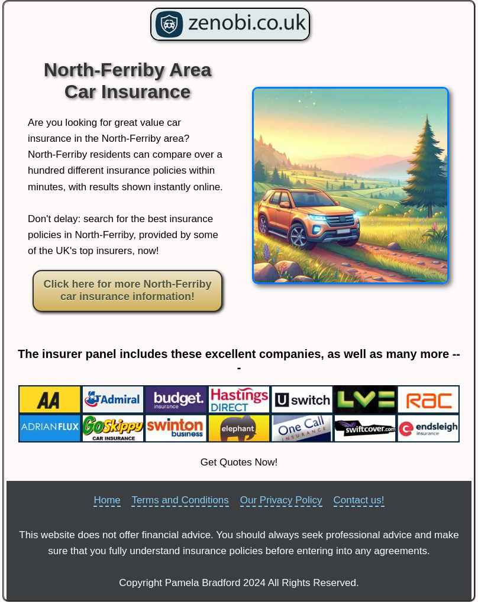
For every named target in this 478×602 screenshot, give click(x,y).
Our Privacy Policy (281, 500)
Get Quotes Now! (239, 462)
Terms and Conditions (179, 500)
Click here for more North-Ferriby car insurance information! (127, 290)
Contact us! (359, 500)
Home (106, 500)
